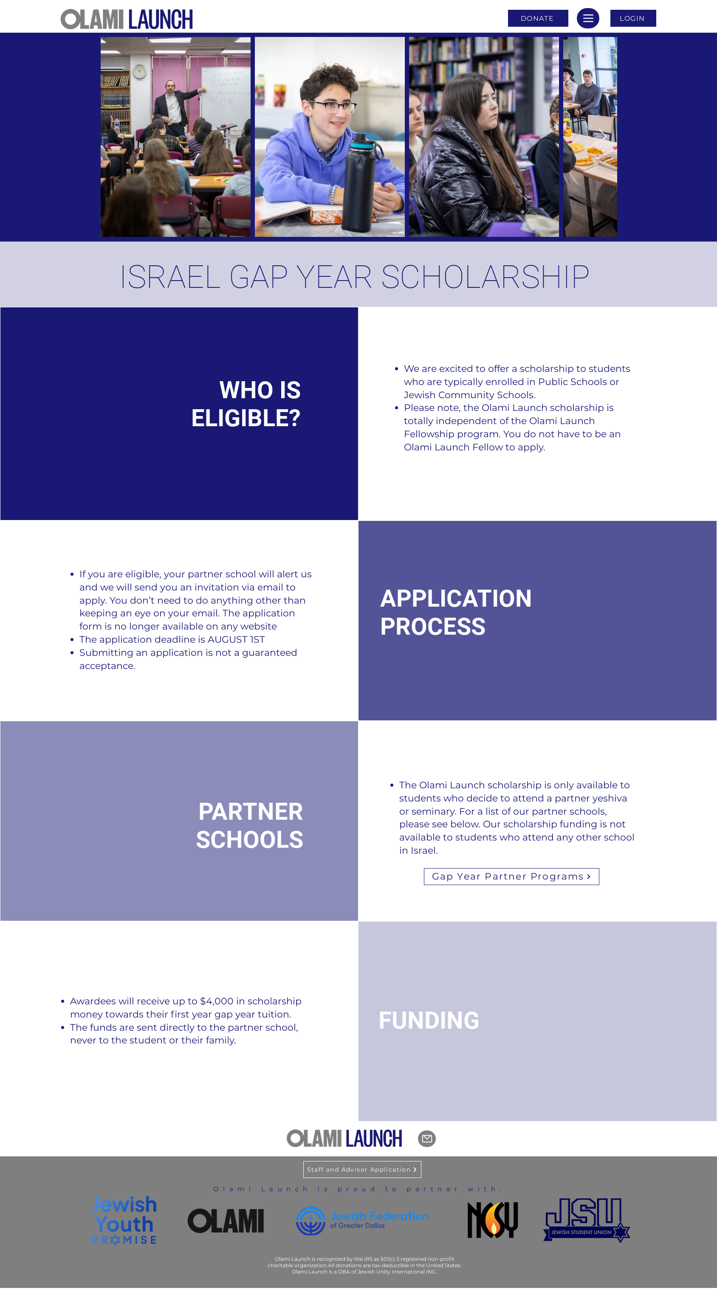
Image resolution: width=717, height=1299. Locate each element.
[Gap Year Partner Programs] (511, 876)
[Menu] (588, 18)
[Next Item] (602, 137)
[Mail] (427, 1138)
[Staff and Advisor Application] (362, 1169)
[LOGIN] (633, 18)
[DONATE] (538, 18)
